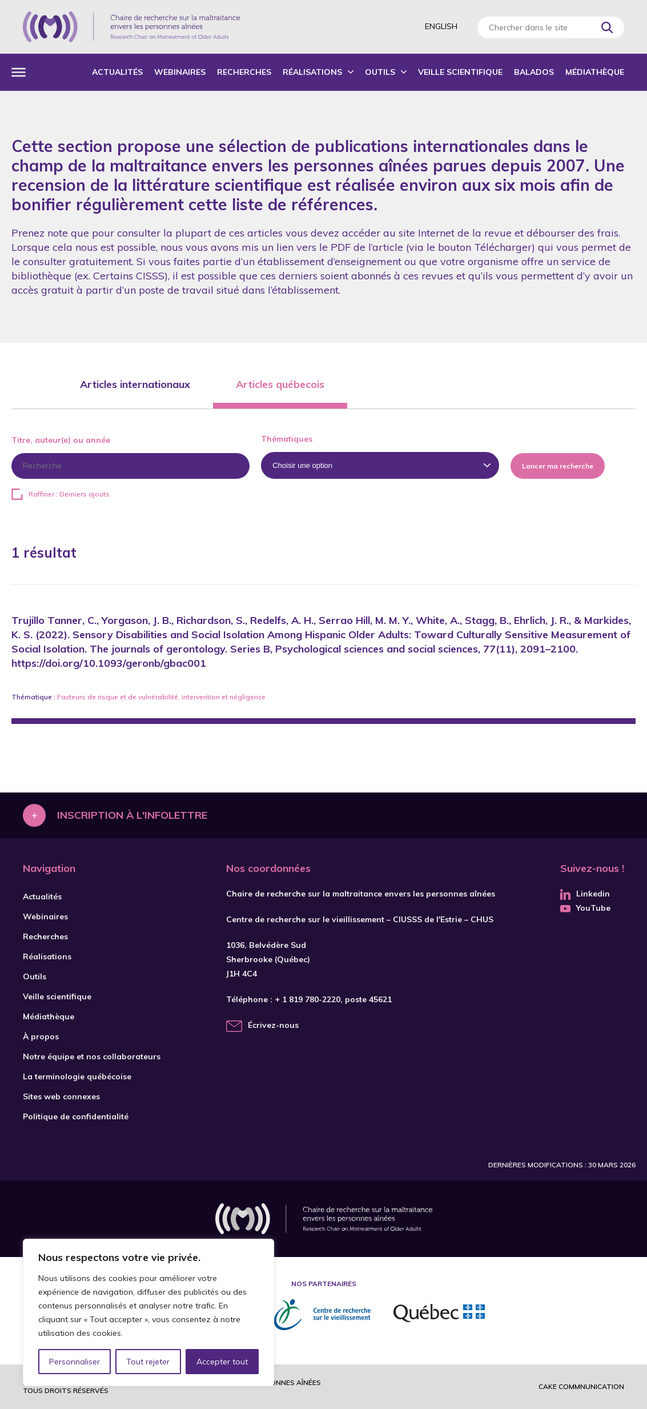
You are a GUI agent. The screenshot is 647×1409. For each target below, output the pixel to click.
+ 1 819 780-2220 (307, 999)
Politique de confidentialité (75, 1116)
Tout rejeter (148, 1361)
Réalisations (312, 72)
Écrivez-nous (273, 1025)
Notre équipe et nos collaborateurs (91, 1056)
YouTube (585, 908)
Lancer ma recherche (557, 466)
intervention (201, 697)
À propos (41, 1036)
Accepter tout (222, 1361)
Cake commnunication (581, 1386)
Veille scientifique (460, 72)
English (441, 26)
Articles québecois (280, 384)
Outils (380, 72)
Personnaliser (74, 1361)
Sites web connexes (61, 1096)
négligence (248, 697)
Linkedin (585, 893)
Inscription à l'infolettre (132, 815)
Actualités (117, 72)
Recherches (244, 72)
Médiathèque (594, 72)
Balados (534, 72)
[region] (148, 1312)
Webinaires (180, 72)
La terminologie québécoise (77, 1076)
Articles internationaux (135, 384)
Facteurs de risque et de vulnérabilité (117, 697)
